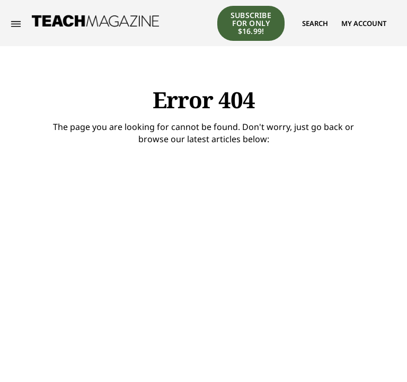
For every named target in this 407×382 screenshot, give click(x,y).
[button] (315, 23)
